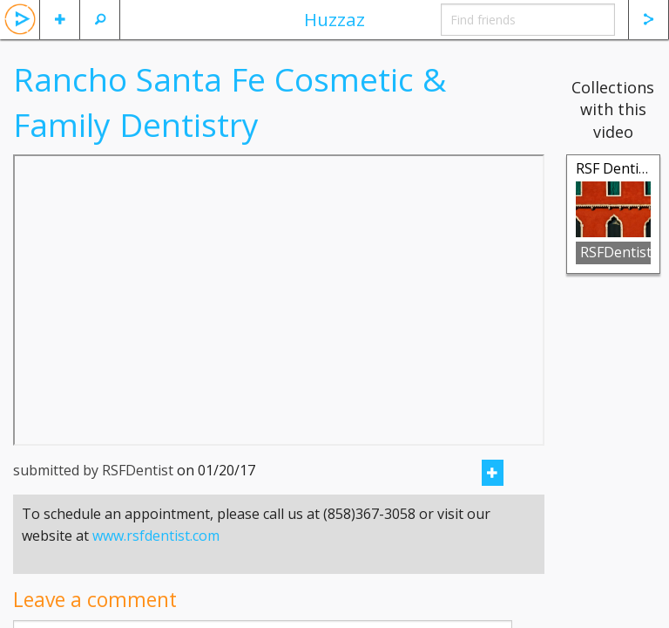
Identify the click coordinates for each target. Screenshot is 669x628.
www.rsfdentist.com (156, 535)
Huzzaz (334, 19)
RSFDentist (615, 252)
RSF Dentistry (620, 168)
